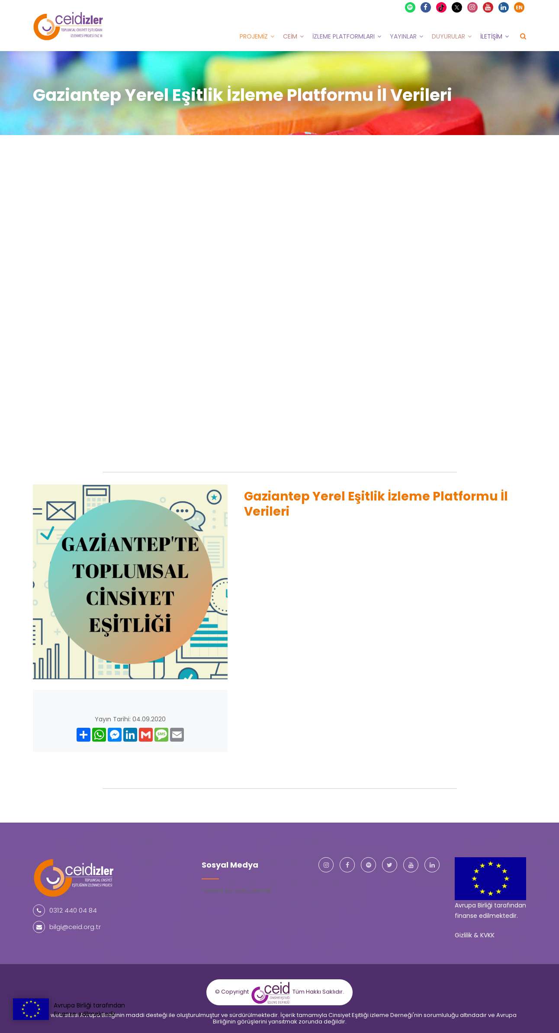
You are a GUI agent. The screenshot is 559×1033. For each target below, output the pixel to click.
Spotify (410, 7)
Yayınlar (403, 36)
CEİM (290, 36)
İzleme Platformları (343, 36)
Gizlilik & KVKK (475, 934)
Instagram (473, 7)
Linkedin (504, 7)
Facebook (426, 7)
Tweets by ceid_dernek (237, 890)
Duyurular (448, 36)
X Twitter (458, 6)
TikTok (442, 7)
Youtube (488, 7)
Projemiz (254, 36)
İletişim (491, 36)
